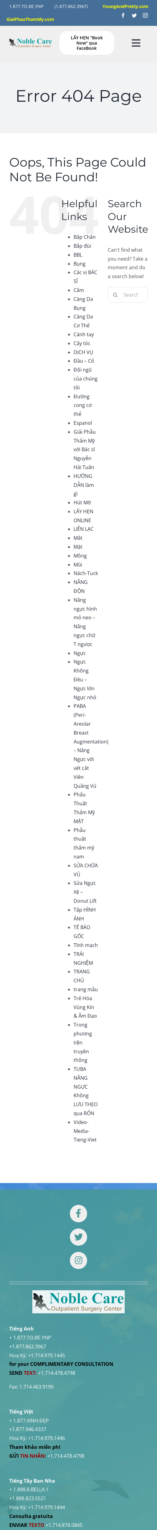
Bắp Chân (85, 237)
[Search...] (128, 294)
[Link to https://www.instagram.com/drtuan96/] (78, 1260)
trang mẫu (86, 989)
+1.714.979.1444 (46, 1507)
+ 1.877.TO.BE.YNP (30, 1337)
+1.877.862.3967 (27, 1346)
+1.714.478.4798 (56, 1373)
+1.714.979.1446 (46, 1438)
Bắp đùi (82, 246)
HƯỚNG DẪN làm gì (84, 485)
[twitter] (134, 15)
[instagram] (145, 15)
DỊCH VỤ (83, 352)
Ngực (80, 653)
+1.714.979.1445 (46, 1355)
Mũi (78, 564)
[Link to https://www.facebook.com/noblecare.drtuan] (78, 1213)
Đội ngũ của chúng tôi (86, 378)
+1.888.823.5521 (27, 1498)
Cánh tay (84, 334)
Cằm (79, 290)
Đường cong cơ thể (83, 405)
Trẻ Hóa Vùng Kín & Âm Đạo (85, 1007)
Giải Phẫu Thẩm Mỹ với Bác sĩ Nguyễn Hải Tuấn (85, 449)
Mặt (78, 546)
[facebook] (123, 15)
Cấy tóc (82, 343)
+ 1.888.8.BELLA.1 (29, 1489)
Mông (80, 555)
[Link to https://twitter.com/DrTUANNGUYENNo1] (78, 1237)
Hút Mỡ (82, 502)
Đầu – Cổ (84, 360)
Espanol (83, 423)
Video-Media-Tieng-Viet (85, 1131)
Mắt (78, 537)
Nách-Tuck (86, 573)
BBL (78, 254)
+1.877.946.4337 (27, 1429)
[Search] (115, 294)
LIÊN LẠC (84, 529)
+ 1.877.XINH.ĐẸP (29, 1420)
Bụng (80, 263)
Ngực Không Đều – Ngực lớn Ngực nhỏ (85, 679)
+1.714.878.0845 (64, 1525)
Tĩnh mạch (86, 945)
